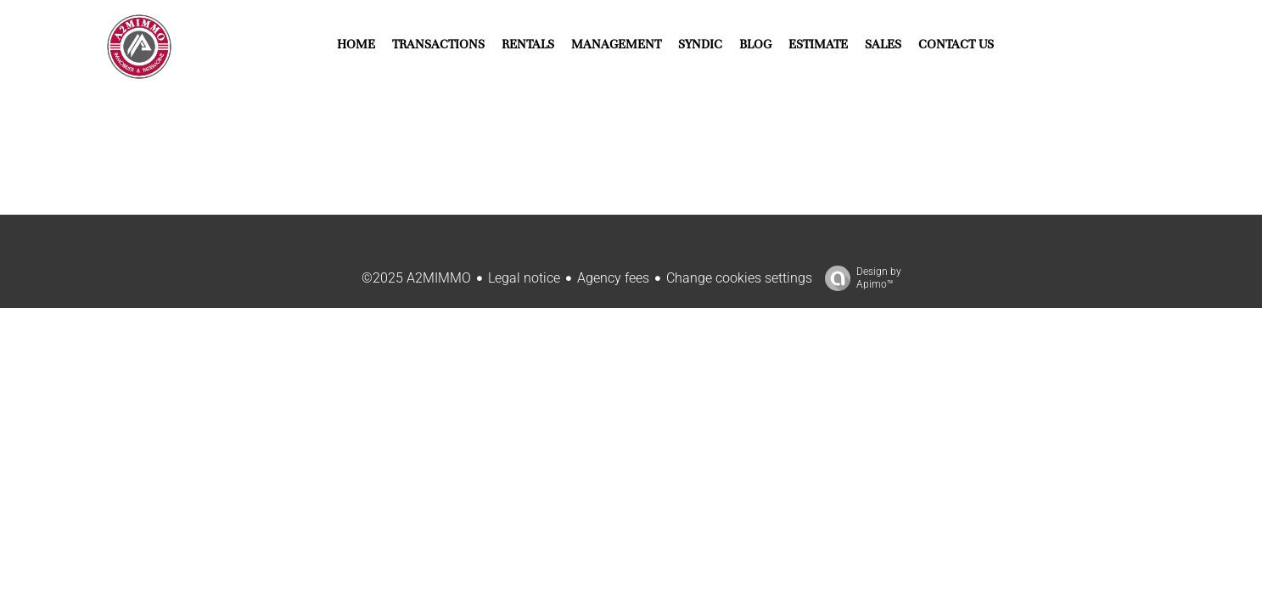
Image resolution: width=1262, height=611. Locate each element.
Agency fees (613, 278)
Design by (858, 278)
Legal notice (524, 278)
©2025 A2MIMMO (416, 278)
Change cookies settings (739, 278)
